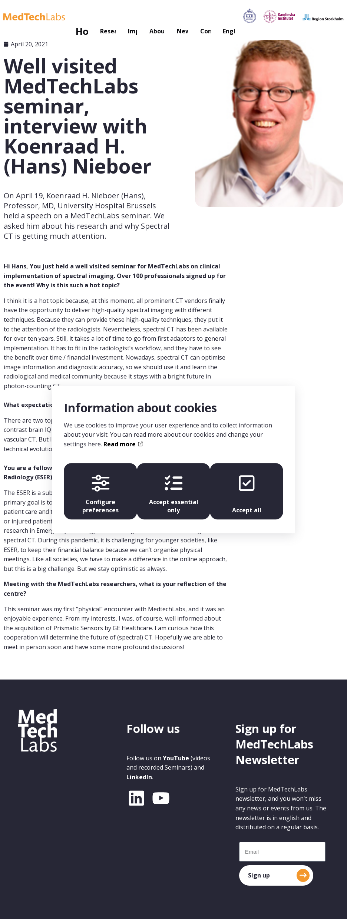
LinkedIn (139, 777)
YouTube (176, 758)
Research (57, 17)
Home (24, 17)
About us (133, 17)
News (174, 17)
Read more (122, 442)
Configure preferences (99, 494)
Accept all (248, 494)
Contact (213, 17)
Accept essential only (173, 494)
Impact (99, 17)
